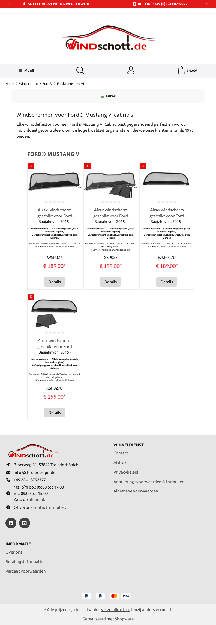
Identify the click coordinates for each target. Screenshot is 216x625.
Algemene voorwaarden (135, 491)
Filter (108, 96)
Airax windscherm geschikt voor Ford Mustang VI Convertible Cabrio (54, 213)
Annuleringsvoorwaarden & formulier (148, 481)
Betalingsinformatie (24, 561)
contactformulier (49, 507)
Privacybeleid (125, 472)
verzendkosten (115, 609)
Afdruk (120, 462)
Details (55, 282)
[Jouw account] (131, 70)
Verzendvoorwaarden (25, 571)
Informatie (18, 544)
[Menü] (26, 71)
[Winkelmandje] (187, 70)
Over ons (13, 552)
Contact (120, 452)
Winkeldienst (128, 445)
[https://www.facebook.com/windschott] (10, 523)
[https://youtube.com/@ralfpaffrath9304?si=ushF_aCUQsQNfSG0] (24, 523)
